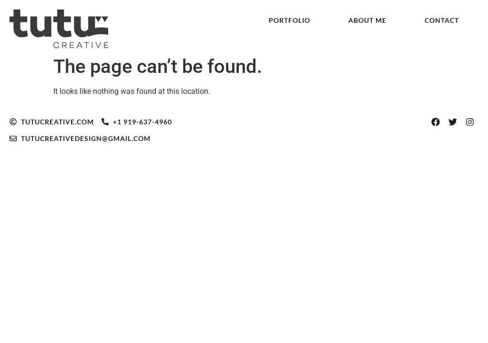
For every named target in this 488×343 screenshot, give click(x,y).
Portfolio (289, 20)
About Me (367, 20)
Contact (442, 20)
